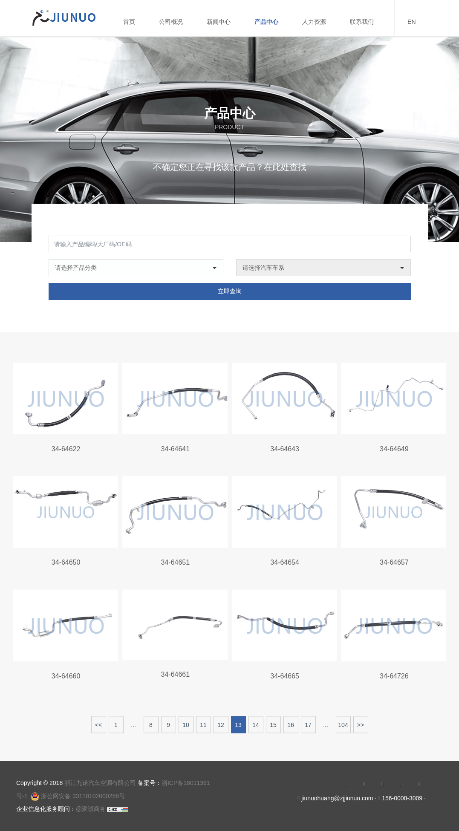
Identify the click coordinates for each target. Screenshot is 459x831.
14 (255, 728)
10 (185, 728)
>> (360, 728)
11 (203, 728)
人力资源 (314, 21)
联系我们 (362, 21)
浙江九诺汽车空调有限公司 (100, 782)
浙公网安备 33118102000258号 (78, 796)
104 (343, 728)
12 (220, 728)
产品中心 (266, 21)
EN (411, 21)
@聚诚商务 (91, 808)
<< (98, 728)
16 (290, 728)
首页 (129, 21)
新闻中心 (219, 21)
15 (273, 728)
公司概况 (171, 21)
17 (308, 728)
